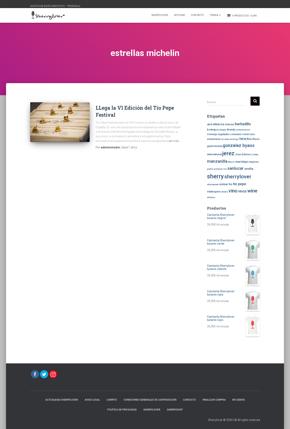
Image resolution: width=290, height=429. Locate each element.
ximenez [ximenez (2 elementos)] (211, 197)
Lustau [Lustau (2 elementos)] (255, 154)
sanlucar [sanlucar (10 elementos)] (235, 168)
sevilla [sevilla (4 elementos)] (248, 169)
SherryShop (175, 409)
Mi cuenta (238, 399)
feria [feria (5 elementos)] (242, 139)
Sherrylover (159, 15)
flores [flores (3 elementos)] (256, 139)
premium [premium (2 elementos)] (218, 169)
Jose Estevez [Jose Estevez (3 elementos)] (243, 154)
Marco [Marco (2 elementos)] (231, 162)
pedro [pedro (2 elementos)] (210, 169)
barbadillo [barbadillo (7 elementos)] (243, 124)
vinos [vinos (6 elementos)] (242, 191)
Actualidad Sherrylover (61, 399)
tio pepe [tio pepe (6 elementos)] (239, 184)
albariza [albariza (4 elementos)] (218, 124)
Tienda (215, 15)
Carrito (112, 399)
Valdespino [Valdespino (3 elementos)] (214, 191)
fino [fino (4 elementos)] (249, 139)
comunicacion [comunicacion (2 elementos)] (243, 129)
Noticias (179, 15)
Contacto (197, 15)
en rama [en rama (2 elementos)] (225, 139)
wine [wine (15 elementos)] (252, 191)
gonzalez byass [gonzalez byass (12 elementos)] (239, 145)
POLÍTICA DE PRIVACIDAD (122, 409)
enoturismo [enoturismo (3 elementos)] (214, 139)
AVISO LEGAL (92, 399)
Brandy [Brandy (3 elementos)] (231, 129)
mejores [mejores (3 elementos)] (254, 161)
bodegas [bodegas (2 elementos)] (221, 129)
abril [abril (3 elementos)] (209, 124)
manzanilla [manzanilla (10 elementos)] (217, 161)
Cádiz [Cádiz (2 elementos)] (252, 134)
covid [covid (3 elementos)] (245, 134)
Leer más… (174, 141)
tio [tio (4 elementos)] (230, 184)
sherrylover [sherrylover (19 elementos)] (237, 177)
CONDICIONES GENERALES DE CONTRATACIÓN (150, 399)
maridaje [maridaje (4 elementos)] (241, 161)
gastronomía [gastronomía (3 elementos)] (214, 146)
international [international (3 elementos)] (214, 154)
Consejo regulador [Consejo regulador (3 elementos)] (218, 134)
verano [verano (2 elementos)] (224, 191)
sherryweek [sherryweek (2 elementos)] (213, 184)
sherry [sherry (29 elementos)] (215, 176)
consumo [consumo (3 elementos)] (235, 134)
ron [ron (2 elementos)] (225, 169)
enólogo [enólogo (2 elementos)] (234, 139)
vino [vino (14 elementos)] (233, 191)
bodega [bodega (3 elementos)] (211, 129)
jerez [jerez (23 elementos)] (228, 153)
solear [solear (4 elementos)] (223, 184)
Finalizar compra (214, 399)
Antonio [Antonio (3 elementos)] (229, 124)
